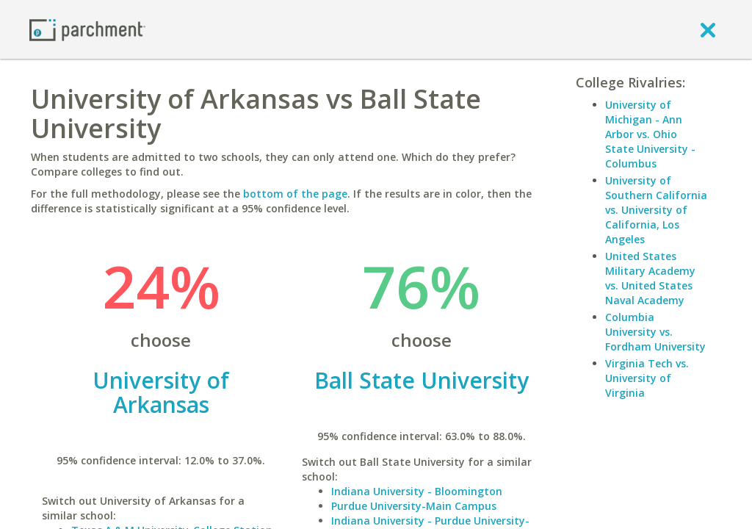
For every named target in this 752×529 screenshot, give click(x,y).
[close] (708, 29)
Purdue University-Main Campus (413, 506)
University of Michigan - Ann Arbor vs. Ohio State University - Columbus (650, 134)
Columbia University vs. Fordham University (655, 331)
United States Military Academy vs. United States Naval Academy (650, 278)
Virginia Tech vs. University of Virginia (647, 378)
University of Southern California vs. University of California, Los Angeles (656, 209)
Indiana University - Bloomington (416, 491)
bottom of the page (295, 194)
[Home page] (87, 29)
